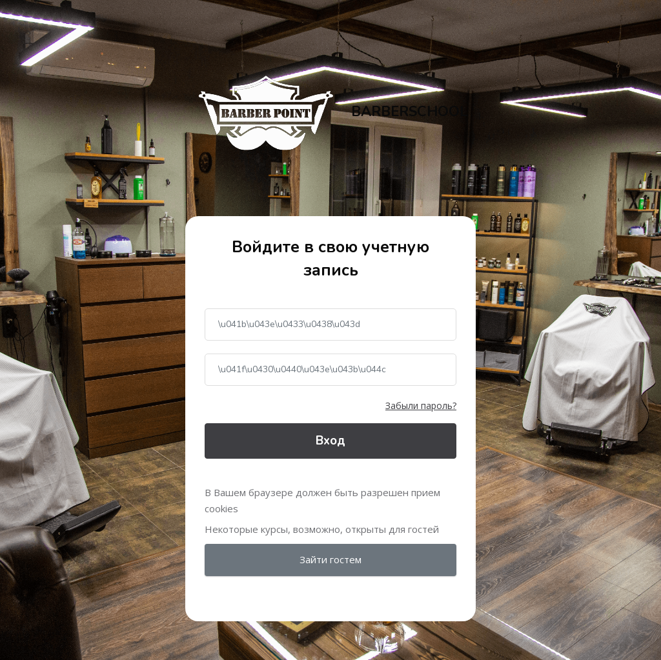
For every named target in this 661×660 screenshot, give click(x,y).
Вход (330, 440)
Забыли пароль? (420, 405)
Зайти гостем (330, 559)
